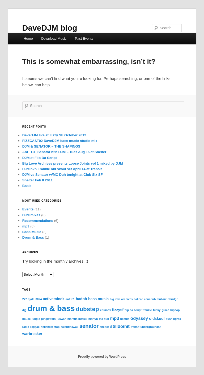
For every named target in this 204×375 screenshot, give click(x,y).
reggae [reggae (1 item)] (35, 326)
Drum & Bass (33, 237)
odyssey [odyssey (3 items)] (139, 318)
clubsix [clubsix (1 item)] (162, 299)
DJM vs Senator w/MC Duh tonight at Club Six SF (62, 175)
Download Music (53, 38)
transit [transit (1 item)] (135, 326)
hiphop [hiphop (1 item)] (175, 310)
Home (28, 38)
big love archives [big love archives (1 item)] (121, 299)
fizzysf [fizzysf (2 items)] (118, 310)
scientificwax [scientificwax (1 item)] (69, 326)
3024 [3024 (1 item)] (39, 299)
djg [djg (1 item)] (24, 310)
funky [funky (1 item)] (156, 310)
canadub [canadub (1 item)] (150, 299)
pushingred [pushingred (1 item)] (173, 318)
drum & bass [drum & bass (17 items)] (51, 308)
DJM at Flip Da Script (39, 158)
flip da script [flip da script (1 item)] (133, 310)
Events (28, 209)
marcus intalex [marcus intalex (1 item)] (77, 318)
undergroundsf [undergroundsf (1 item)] (151, 326)
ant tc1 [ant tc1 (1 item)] (70, 299)
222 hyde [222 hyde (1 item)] (28, 299)
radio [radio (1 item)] (25, 326)
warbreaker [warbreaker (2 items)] (32, 334)
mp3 (25, 226)
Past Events (84, 38)
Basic (27, 186)
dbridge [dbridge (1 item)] (173, 299)
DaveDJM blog (49, 27)
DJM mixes (31, 215)
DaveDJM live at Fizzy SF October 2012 (54, 135)
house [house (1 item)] (26, 318)
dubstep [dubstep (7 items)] (87, 309)
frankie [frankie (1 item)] (147, 310)
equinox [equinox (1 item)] (105, 310)
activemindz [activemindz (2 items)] (53, 299)
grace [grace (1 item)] (165, 310)
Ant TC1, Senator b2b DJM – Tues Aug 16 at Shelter (64, 152)
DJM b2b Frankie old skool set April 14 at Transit (62, 169)
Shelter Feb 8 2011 (37, 180)
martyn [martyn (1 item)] (93, 318)
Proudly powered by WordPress (102, 356)
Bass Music (31, 232)
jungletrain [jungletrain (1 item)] (48, 318)
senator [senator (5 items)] (89, 326)
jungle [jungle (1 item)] (36, 318)
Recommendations (37, 221)
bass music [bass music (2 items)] (98, 299)
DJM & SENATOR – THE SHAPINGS (51, 146)
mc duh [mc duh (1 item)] (104, 318)
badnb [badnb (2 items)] (81, 299)
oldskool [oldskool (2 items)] (156, 318)
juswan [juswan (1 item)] (61, 318)
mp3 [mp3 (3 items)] (114, 318)
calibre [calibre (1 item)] (138, 299)
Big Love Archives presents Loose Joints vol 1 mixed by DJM (72, 163)
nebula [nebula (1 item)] (124, 318)
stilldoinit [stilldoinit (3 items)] (119, 326)
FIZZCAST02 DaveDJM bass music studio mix (59, 141)
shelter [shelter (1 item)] (104, 326)
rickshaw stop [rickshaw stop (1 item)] (50, 326)
